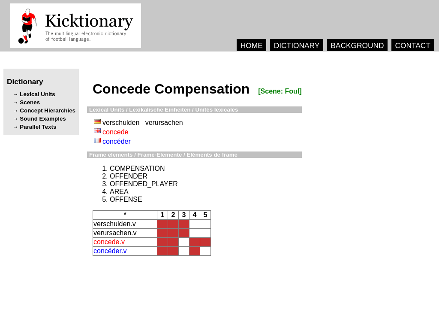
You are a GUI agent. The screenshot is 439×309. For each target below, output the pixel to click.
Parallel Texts (38, 127)
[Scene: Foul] (279, 91)
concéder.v (109, 250)
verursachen (164, 122)
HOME (252, 45)
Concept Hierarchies (47, 110)
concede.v (109, 241)
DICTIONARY (297, 45)
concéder (116, 141)
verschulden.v (114, 223)
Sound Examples (43, 118)
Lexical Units (37, 94)
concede (115, 132)
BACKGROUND (357, 45)
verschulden (120, 122)
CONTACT (412, 45)
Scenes (30, 102)
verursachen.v (115, 232)
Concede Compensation (171, 89)
